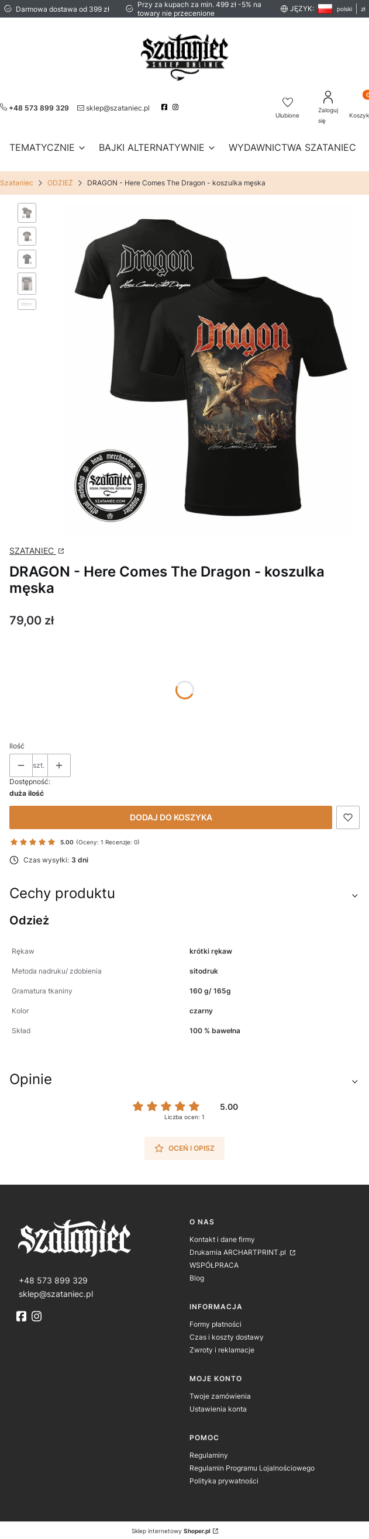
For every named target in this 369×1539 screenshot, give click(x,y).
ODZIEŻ (60, 182)
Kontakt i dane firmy (222, 1234)
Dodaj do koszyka (171, 812)
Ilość (17, 740)
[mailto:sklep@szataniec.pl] (113, 107)
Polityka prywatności (223, 1475)
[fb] (22, 1311)
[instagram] (177, 107)
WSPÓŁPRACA (214, 1259)
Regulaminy (208, 1449)
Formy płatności (215, 1318)
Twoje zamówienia (220, 1390)
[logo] (98, 1231)
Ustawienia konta (218, 1403)
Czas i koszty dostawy (226, 1331)
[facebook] (165, 107)
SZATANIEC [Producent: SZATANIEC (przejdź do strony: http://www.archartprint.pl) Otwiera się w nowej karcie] (32, 545)
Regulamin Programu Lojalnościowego (252, 1462)
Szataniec (16, 182)
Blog (196, 1272)
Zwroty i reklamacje (221, 1344)
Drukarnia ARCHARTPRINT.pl (238, 1247)
